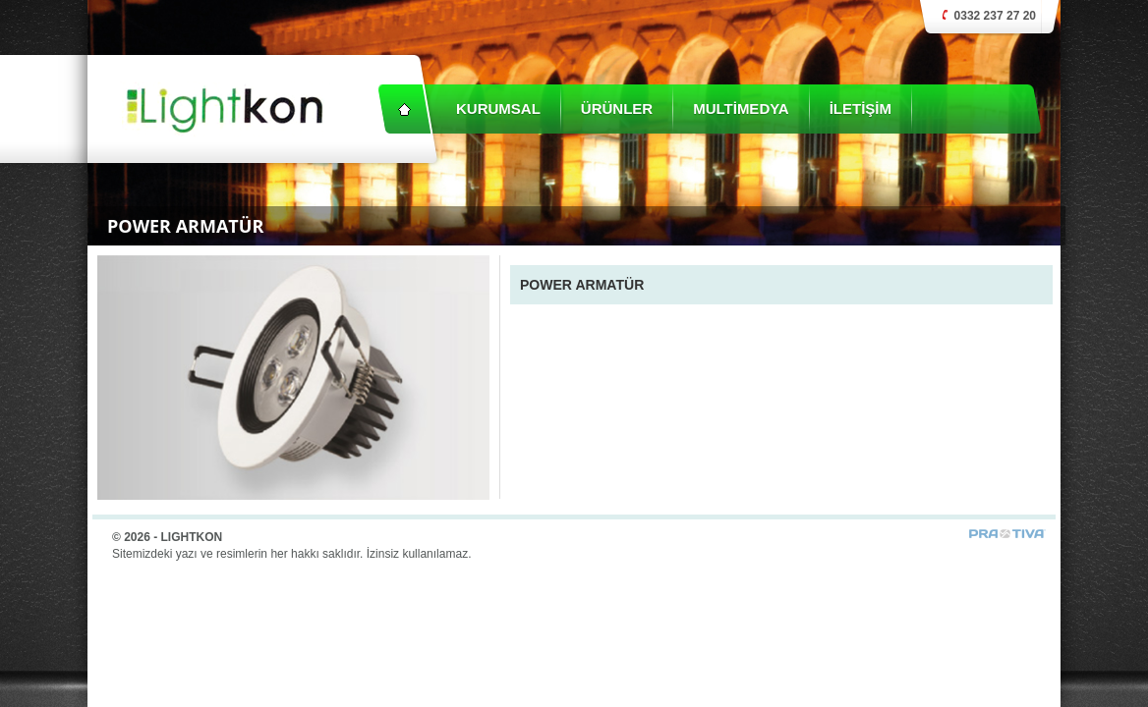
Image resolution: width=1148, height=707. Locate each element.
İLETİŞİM (860, 108)
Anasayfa (404, 109)
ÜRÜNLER (617, 108)
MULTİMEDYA (741, 108)
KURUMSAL (498, 108)
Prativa (1007, 533)
